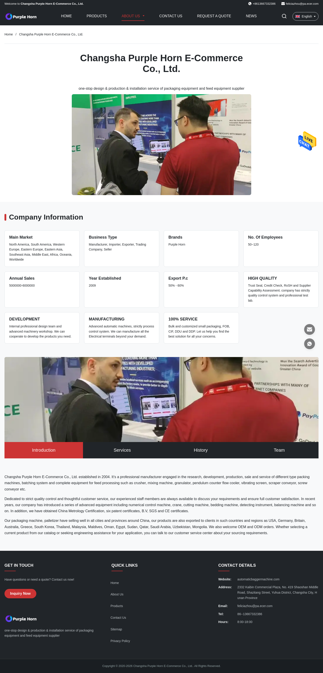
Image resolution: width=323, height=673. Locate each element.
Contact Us (170, 16)
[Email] (309, 329)
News (251, 16)
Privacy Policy (120, 641)
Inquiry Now (20, 593)
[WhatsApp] (309, 343)
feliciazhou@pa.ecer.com (302, 3)
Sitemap (116, 629)
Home (66, 16)
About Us (131, 16)
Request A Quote (214, 16)
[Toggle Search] (284, 16)
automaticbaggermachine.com (258, 579)
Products (97, 16)
